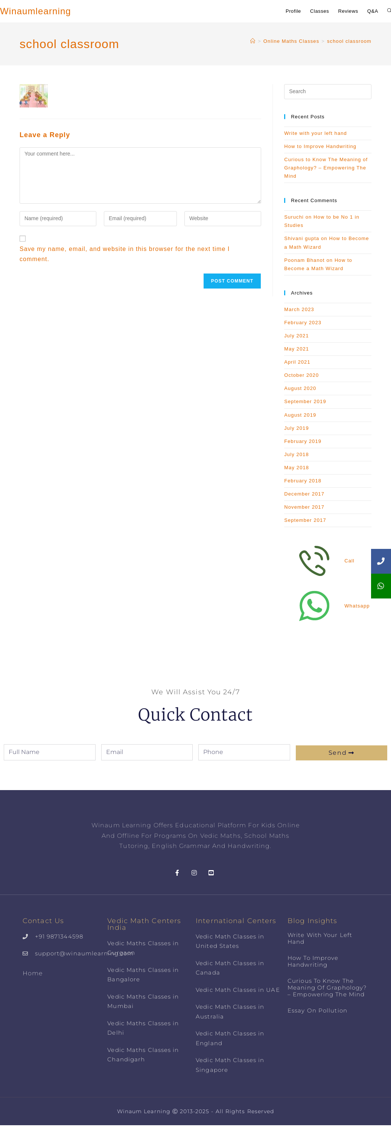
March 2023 (299, 309)
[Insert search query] (327, 91)
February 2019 (302, 441)
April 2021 (297, 362)
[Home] (253, 41)
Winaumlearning (35, 11)
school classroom (349, 41)
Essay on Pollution (317, 1010)
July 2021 (296, 336)
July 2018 (296, 454)
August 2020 (300, 388)
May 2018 (296, 467)
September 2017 (305, 520)
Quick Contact (195, 714)
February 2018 (302, 481)
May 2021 (296, 349)
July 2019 (296, 428)
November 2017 (304, 507)
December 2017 (304, 494)
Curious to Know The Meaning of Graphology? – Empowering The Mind (326, 168)
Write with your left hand (315, 133)
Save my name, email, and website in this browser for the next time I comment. (125, 254)
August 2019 (300, 415)
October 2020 (301, 375)
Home (33, 973)
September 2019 (305, 401)
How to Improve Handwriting (320, 146)
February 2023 (302, 322)
